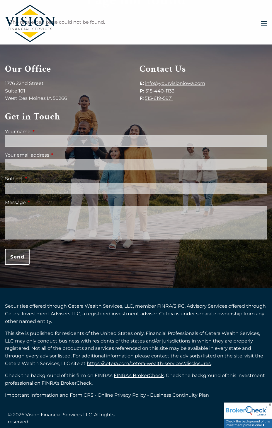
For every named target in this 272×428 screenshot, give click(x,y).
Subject (38, 179)
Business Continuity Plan (179, 395)
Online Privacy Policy (122, 395)
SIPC (179, 306)
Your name (42, 131)
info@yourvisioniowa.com (175, 83)
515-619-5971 (159, 98)
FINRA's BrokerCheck (139, 375)
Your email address (51, 155)
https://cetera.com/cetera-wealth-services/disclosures (149, 363)
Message (40, 202)
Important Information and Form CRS (49, 395)
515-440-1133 (159, 91)
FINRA (164, 306)
